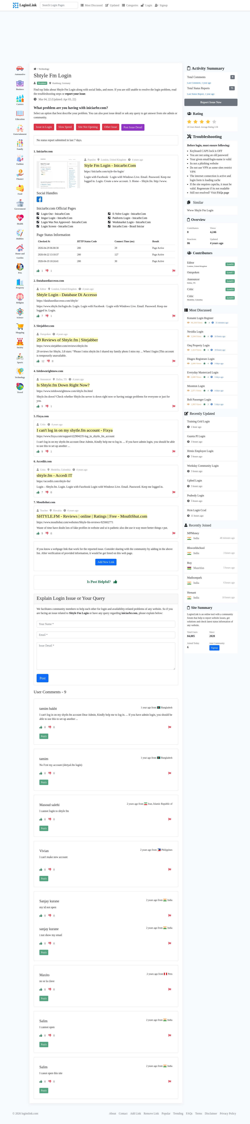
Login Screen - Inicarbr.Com (56, 226)
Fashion (20, 164)
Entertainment (19, 134)
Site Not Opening (88, 126)
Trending (178, 1113)
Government (20, 209)
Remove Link (151, 1113)
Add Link (135, 1113)
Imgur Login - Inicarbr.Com (56, 217)
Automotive (20, 74)
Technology (20, 377)
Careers (19, 104)
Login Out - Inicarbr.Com (55, 213)
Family (20, 149)
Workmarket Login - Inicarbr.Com (131, 222)
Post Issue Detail (133, 127)
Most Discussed (92, 5)
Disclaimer (211, 1113)
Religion (20, 302)
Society (20, 347)
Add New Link (106, 562)
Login (146, 5)
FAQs (189, 1113)
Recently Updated (199, 413)
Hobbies (20, 239)
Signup (161, 5)
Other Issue (110, 126)
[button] (115, 581)
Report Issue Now (211, 102)
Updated (112, 5)
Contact (123, 1113)
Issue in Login (44, 126)
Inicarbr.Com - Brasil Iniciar (128, 226)
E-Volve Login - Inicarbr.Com (129, 213)
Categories (130, 5)
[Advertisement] (125, 37)
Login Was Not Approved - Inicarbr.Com (63, 222)
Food (20, 194)
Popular (166, 1113)
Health (20, 224)
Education (20, 119)
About (112, 1113)
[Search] (59, 5)
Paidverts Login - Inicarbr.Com (129, 217)
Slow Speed (65, 126)
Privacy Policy (228, 1113)
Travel (20, 392)
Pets (20, 273)
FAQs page (223, 192)
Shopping (20, 332)
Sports (20, 362)
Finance (20, 179)
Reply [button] (44, 736)
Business (20, 89)
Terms (198, 1113)
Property (20, 288)
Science (20, 317)
